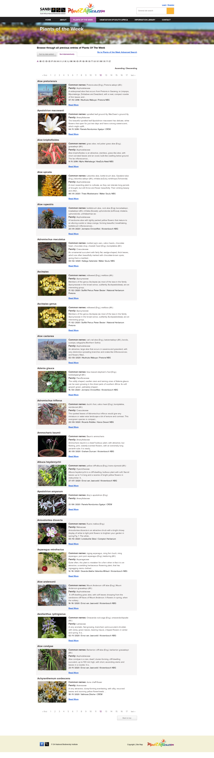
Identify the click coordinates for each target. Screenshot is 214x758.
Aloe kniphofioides (48, 140)
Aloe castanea (45, 337)
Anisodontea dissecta (49, 523)
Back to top (127, 722)
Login (164, 5)
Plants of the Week (83, 20)
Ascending (120, 68)
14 (111, 75)
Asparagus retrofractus (50, 553)
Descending (131, 68)
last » (133, 75)
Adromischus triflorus (49, 402)
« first (44, 75)
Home (48, 20)
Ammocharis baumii (48, 435)
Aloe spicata (44, 172)
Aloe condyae (45, 650)
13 (106, 75)
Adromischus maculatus (51, 240)
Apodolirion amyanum (49, 494)
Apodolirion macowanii (50, 110)
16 (122, 75)
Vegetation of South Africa (114, 20)
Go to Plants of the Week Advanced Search (117, 54)
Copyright (130, 745)
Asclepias (42, 273)
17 (127, 75)
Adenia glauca (45, 370)
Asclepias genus (46, 305)
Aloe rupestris (45, 205)
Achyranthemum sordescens (53, 682)
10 (91, 75)
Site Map (139, 745)
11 (95, 75)
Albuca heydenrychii (49, 464)
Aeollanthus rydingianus (51, 617)
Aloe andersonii (46, 585)
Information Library (145, 20)
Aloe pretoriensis (47, 81)
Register (171, 5)
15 (116, 75)
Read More (73, 105)
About (63, 20)
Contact (166, 20)
